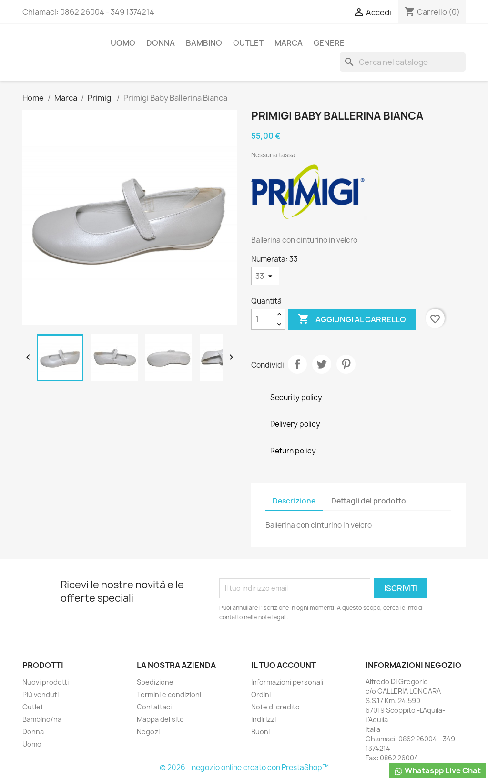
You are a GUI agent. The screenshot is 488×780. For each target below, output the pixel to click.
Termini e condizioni (169, 694)
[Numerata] (265, 276)
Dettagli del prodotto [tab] (368, 501)
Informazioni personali (287, 682)
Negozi (148, 731)
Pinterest (346, 364)
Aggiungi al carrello (352, 319)
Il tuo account (283, 665)
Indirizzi (263, 719)
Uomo (123, 43)
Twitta (321, 364)
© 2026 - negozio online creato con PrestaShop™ (244, 767)
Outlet (248, 43)
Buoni (260, 731)
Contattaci (154, 706)
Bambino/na (41, 719)
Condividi (297, 364)
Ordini (261, 694)
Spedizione (155, 682)
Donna (160, 43)
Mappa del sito (160, 719)
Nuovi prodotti (45, 682)
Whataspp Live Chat (437, 770)
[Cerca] (403, 62)
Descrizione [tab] (294, 501)
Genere (329, 43)
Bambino (204, 43)
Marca (288, 43)
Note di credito (275, 706)
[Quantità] (262, 319)
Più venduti (40, 694)
